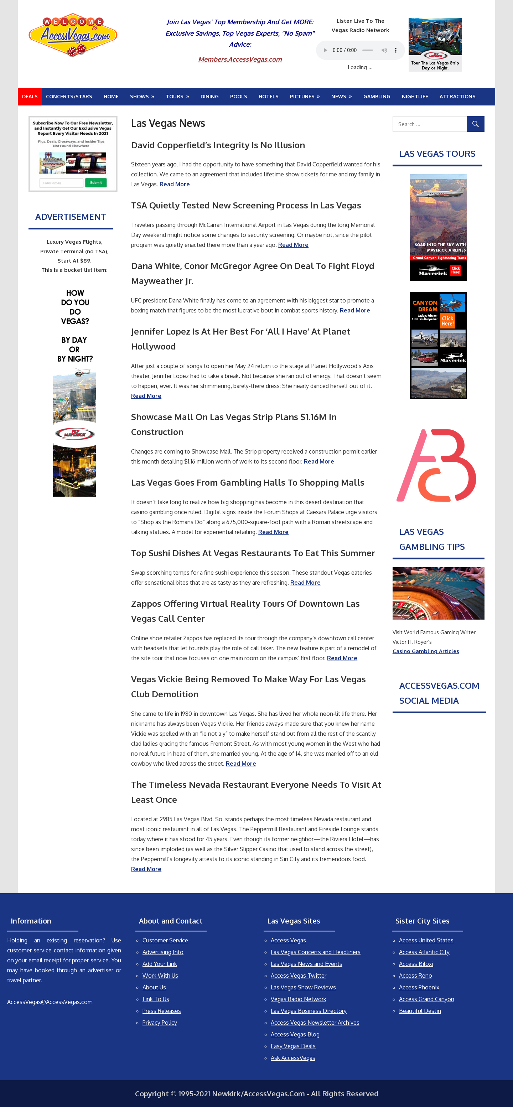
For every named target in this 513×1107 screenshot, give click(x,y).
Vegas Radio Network (298, 999)
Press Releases (161, 1010)
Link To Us (155, 999)
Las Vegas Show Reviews (303, 987)
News (338, 96)
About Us (154, 987)
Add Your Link (159, 963)
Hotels (269, 96)
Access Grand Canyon (426, 999)
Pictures (302, 96)
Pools (238, 96)
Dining (210, 96)
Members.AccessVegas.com (240, 59)
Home (111, 96)
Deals (30, 96)
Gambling (376, 96)
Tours (174, 96)
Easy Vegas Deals (293, 1046)
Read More (241, 763)
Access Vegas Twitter (298, 975)
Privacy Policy (159, 1022)
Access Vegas (288, 940)
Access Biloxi (416, 963)
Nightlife (415, 96)
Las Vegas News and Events (306, 963)
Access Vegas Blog (295, 1034)
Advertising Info (162, 952)
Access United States (426, 940)
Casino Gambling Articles (426, 651)
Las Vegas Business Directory (309, 1010)
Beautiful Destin (420, 1010)
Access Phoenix (419, 987)
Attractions (458, 96)
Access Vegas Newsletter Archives (315, 1022)
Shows (139, 96)
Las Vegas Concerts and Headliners (316, 952)
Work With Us (160, 975)
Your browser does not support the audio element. (360, 50)
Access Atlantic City (424, 952)
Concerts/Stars (69, 96)
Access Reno (415, 975)
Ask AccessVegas (293, 1057)
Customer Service (165, 940)
